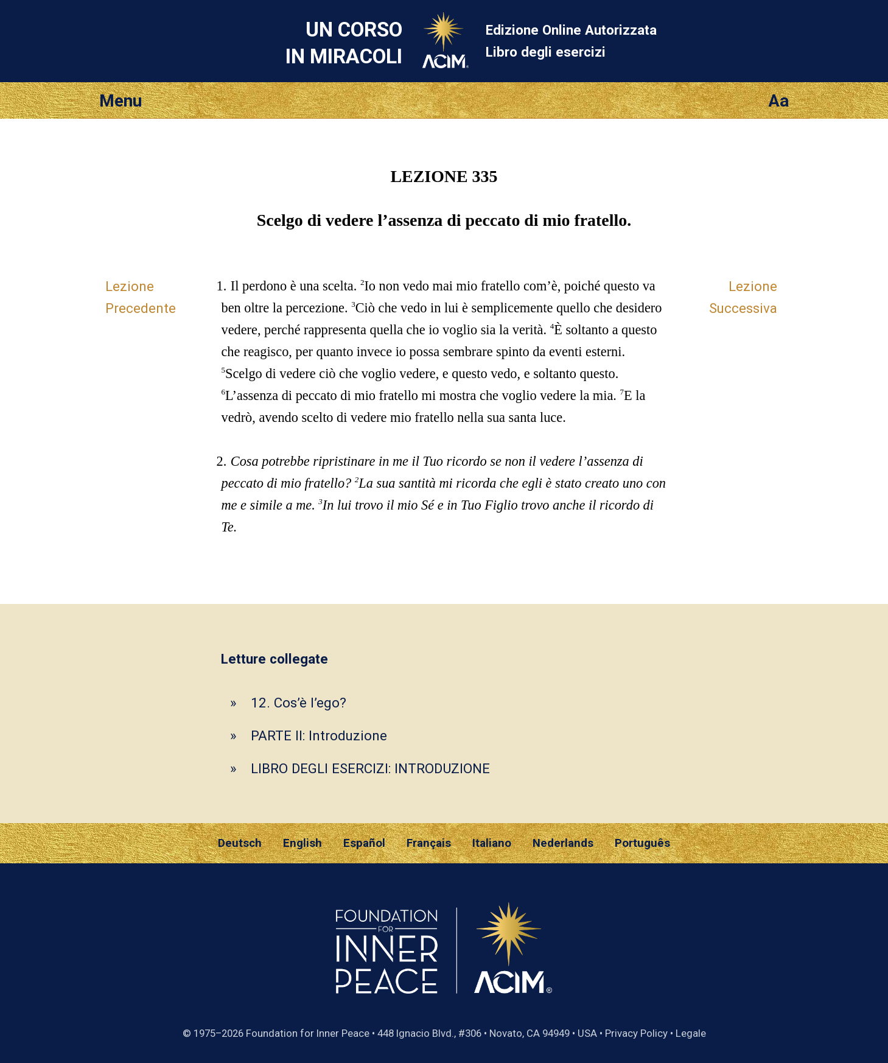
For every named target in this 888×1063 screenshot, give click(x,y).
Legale (691, 1033)
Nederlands (563, 843)
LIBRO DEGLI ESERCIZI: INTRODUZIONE (370, 768)
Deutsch (240, 843)
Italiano (491, 843)
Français (429, 843)
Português (642, 843)
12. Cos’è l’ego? (298, 702)
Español (364, 843)
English (302, 843)
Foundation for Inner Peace (307, 1033)
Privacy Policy (636, 1033)
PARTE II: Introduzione (319, 735)
